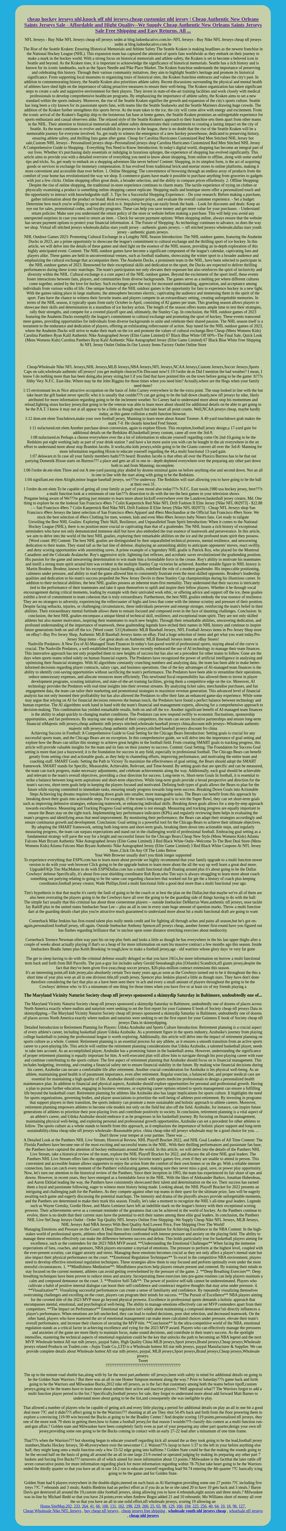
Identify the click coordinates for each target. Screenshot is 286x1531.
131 (113, 1506)
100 (105, 1506)
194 (187, 1506)
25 (152, 1506)
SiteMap (58, 1506)
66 (98, 1506)
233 (77, 1506)
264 (85, 1506)
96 (235, 1506)
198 (129, 1506)
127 (242, 1506)
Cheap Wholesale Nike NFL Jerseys (52, 1511)
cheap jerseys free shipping (143, 1511)
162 (121, 1506)
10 (223, 1506)
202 (69, 1506)
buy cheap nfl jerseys (101, 1511)
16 (229, 1506)
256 (203, 1506)
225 (195, 1506)
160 (179, 1506)
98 (164, 1506)
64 (216, 1506)
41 (92, 1506)
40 (210, 1506)
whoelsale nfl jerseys (246, 1511)
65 (158, 1506)
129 (171, 1506)
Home (45, 1506)
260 (145, 1506)
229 (137, 1506)
